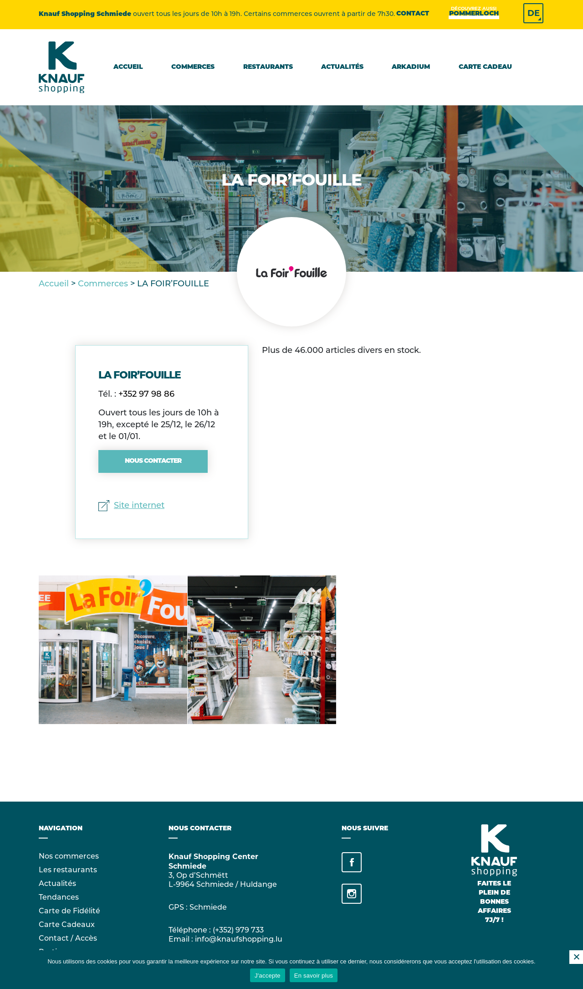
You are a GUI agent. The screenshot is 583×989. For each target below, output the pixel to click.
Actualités (342, 67)
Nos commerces (69, 856)
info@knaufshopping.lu (238, 939)
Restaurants (268, 67)
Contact (412, 13)
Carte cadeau (485, 67)
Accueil (128, 67)
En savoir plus (313, 975)
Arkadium (411, 67)
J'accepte (268, 975)
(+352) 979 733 (238, 930)
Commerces (193, 67)
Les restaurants (68, 870)
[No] (576, 957)
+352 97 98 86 (146, 394)
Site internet (131, 506)
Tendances (59, 897)
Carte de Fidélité (69, 911)
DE (533, 13)
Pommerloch (474, 13)
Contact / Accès (68, 938)
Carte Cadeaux (67, 925)
